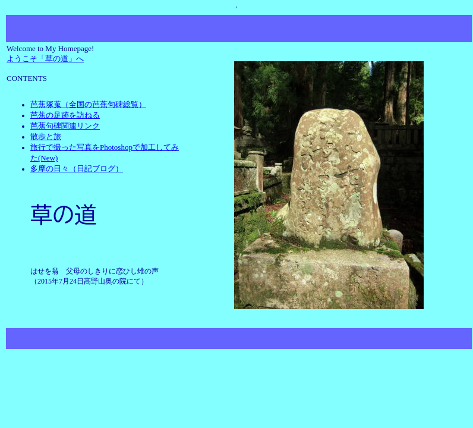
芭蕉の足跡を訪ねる (65, 115)
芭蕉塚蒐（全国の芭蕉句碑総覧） (88, 104)
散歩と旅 (45, 136)
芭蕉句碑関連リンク (65, 125)
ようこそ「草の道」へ (45, 58)
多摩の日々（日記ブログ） (76, 168)
